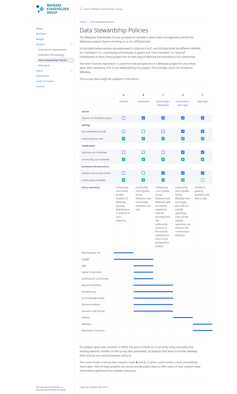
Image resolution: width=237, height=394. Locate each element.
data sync (183, 105)
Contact (40, 86)
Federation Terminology (51, 54)
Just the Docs (55, 387)
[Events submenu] (71, 70)
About (39, 28)
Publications (42, 75)
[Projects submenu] (71, 44)
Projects (40, 44)
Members (41, 33)
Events (39, 70)
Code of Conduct (45, 81)
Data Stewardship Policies (52, 60)
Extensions (44, 65)
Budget (40, 39)
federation (163, 105)
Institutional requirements (52, 49)
